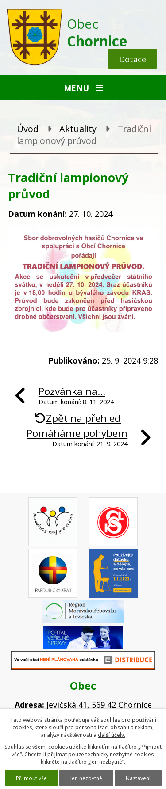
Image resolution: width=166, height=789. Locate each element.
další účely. (111, 735)
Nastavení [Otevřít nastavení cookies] (138, 778)
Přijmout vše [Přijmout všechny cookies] (31, 778)
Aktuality (78, 129)
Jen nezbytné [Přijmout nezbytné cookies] (86, 778)
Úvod (28, 129)
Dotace (132, 59)
